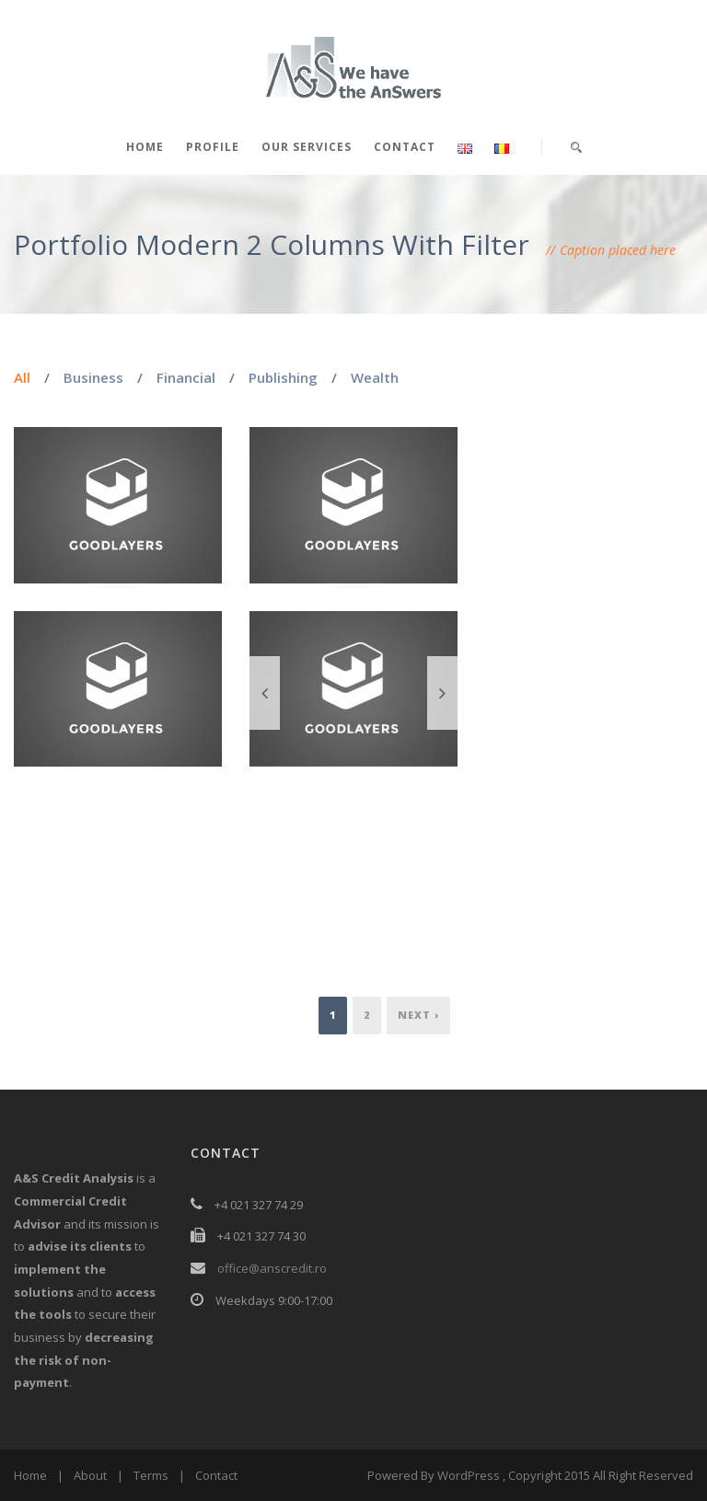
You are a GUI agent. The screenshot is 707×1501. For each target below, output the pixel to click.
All (22, 377)
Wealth (375, 377)
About (90, 1475)
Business (93, 377)
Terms (150, 1475)
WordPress (468, 1475)
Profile (212, 147)
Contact (404, 147)
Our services (306, 147)
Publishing (283, 377)
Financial (185, 377)
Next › (418, 1015)
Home (145, 147)
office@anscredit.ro (272, 1268)
